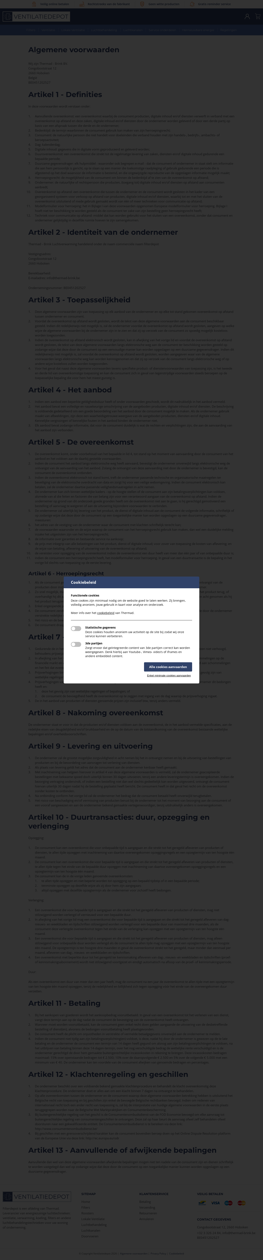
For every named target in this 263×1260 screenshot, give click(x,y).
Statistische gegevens (100, 627)
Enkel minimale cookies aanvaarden (169, 675)
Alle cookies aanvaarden (168, 667)
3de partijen (93, 643)
